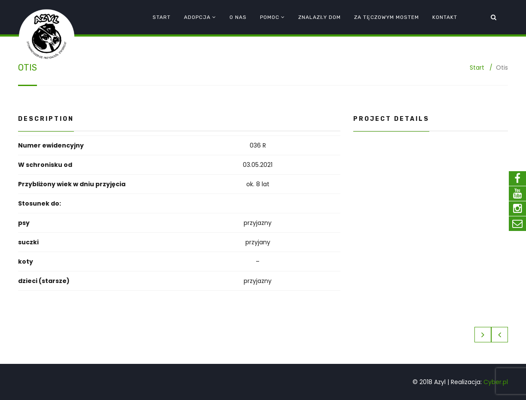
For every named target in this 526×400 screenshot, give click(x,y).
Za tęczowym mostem (386, 17)
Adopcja (197, 17)
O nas (238, 17)
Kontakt (444, 17)
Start (162, 17)
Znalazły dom (319, 17)
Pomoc (269, 17)
